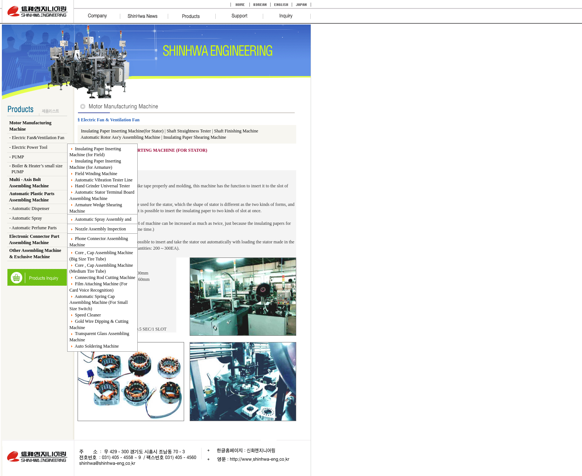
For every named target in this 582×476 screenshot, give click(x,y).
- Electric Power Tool (28, 147)
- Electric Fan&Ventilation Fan (36, 137)
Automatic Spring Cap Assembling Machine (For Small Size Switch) (98, 303)
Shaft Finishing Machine (236, 131)
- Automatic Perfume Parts (33, 227)
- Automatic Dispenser (29, 208)
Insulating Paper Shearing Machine (194, 137)
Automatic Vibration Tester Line (101, 180)
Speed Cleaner (85, 315)
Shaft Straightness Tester (189, 131)
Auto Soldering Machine (94, 346)
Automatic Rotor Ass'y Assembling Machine (120, 137)
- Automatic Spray (25, 218)
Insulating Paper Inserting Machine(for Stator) (123, 131)
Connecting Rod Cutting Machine (102, 277)
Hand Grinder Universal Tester (99, 185)
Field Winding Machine (93, 173)
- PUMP (16, 157)
